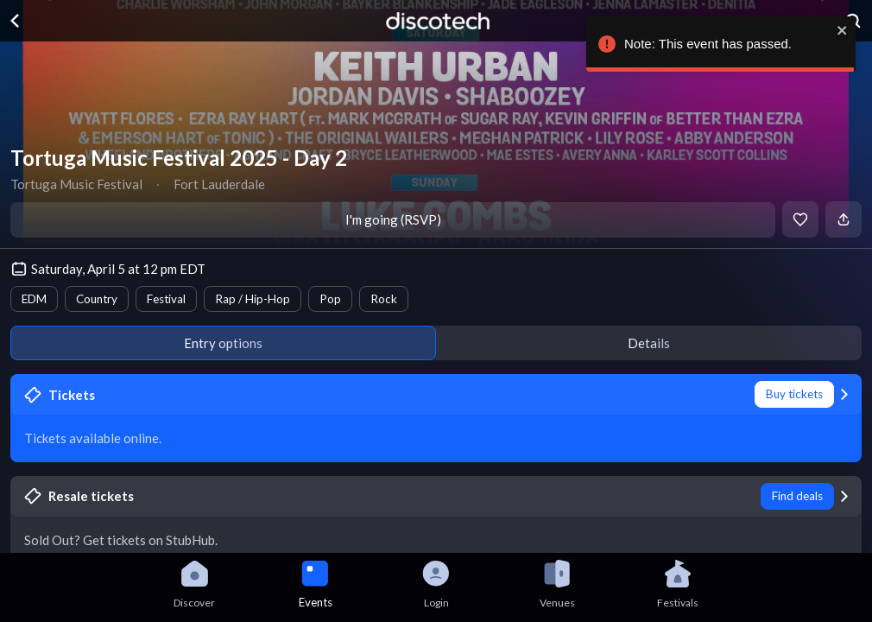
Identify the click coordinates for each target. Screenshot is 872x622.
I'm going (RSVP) (393, 219)
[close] (838, 30)
